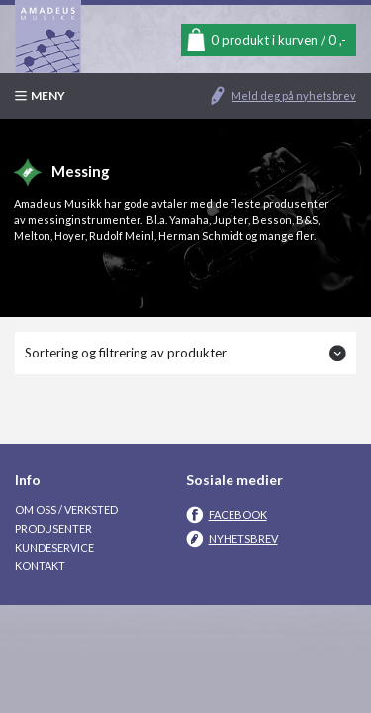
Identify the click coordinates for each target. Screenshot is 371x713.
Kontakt (40, 566)
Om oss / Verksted (66, 509)
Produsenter (53, 528)
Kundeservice (54, 547)
